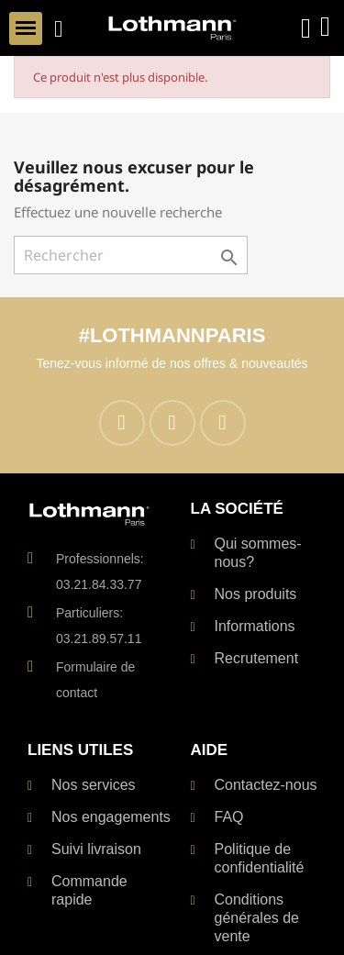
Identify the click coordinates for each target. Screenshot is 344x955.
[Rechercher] (131, 255)
